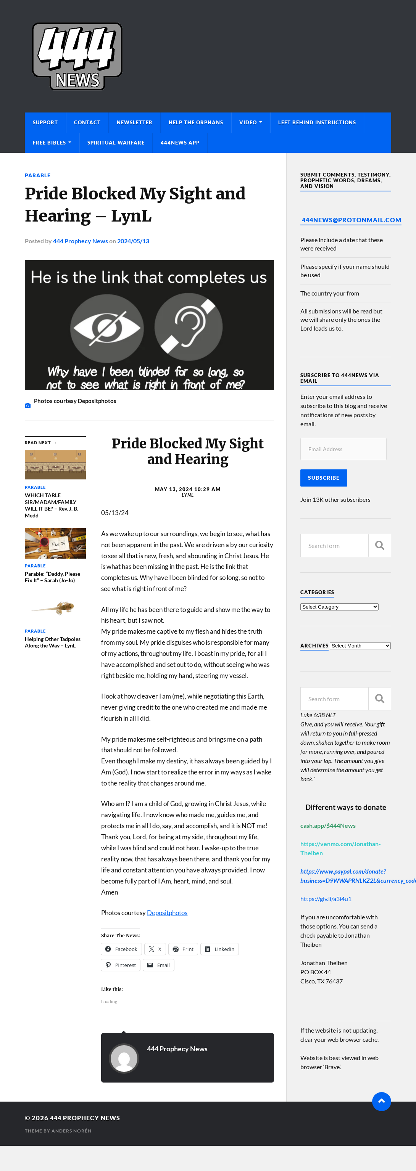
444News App (180, 143)
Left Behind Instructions (317, 122)
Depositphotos (167, 912)
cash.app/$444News (328, 825)
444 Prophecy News (80, 240)
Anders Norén (72, 1130)
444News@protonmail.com (351, 219)
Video (248, 122)
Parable (38, 175)
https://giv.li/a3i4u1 (326, 898)
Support (45, 122)
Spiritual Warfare (116, 143)
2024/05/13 (133, 240)
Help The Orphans (196, 122)
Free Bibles (49, 143)
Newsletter (135, 122)
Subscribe (324, 478)
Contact (87, 122)
